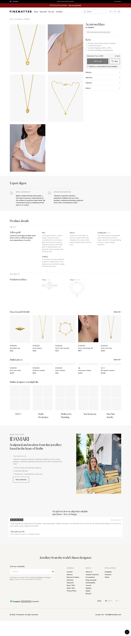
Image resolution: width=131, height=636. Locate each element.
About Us (89, 599)
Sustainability (90, 610)
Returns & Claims (73, 604)
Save (115, 61)
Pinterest (108, 602)
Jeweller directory (92, 602)
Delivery (70, 602)
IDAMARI (27, 19)
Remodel (43, 12)
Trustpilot (37, 561)
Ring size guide (91, 607)
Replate (88, 615)
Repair (88, 618)
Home (12, 19)
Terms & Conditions (37, 604)
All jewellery (19, 19)
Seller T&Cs (71, 615)
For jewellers (117, 1)
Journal (88, 612)
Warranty (70, 607)
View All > (117, 312)
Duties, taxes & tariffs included (65, 1)
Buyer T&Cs (71, 612)
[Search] (95, 12)
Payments (70, 610)
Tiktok (107, 604)
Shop (36, 12)
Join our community (74, 5)
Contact (70, 599)
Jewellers (59, 12)
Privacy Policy (71, 618)
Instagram (108, 599)
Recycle (51, 12)
